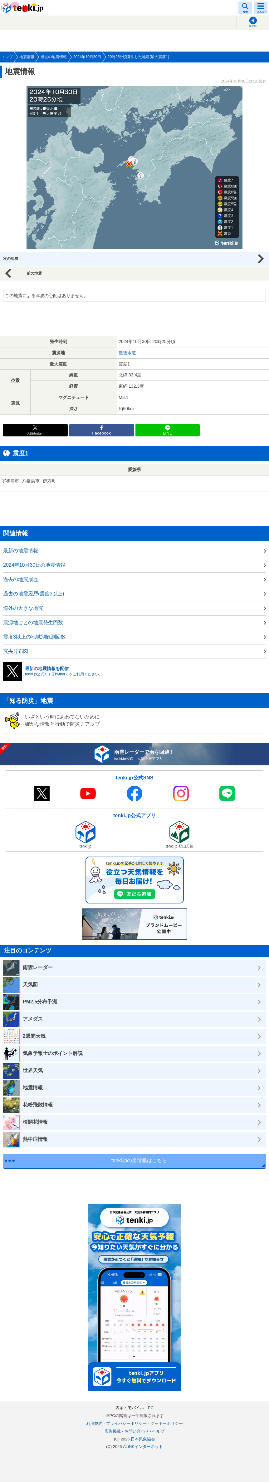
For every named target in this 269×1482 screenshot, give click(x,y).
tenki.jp (23, 8)
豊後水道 (127, 352)
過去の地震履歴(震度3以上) (33, 593)
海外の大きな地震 (23, 608)
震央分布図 (15, 651)
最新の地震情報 (20, 550)
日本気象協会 (143, 1439)
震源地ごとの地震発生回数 (33, 622)
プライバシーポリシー (126, 1423)
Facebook (101, 433)
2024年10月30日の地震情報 (34, 565)
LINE (167, 433)
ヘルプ (158, 1431)
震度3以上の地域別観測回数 (34, 636)
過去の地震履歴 (20, 579)
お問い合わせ (137, 1431)
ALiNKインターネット (143, 1446)
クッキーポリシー (166, 1423)
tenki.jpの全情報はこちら (139, 1160)
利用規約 (94, 1423)
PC (151, 1407)
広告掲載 (113, 1431)
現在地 (253, 26)
